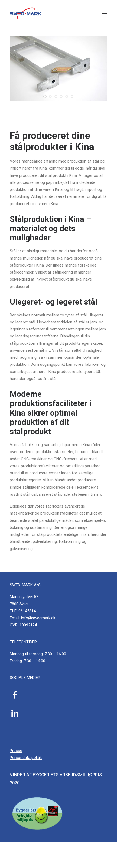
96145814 (27, 611)
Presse (16, 750)
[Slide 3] (55, 96)
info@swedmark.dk (38, 618)
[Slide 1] (45, 96)
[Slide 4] (61, 96)
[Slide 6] (72, 96)
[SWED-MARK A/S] (25, 13)
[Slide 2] (50, 96)
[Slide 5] (66, 96)
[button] (104, 13)
